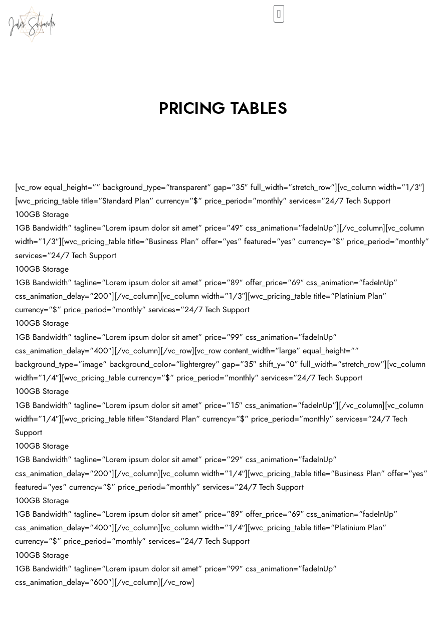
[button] (279, 14)
